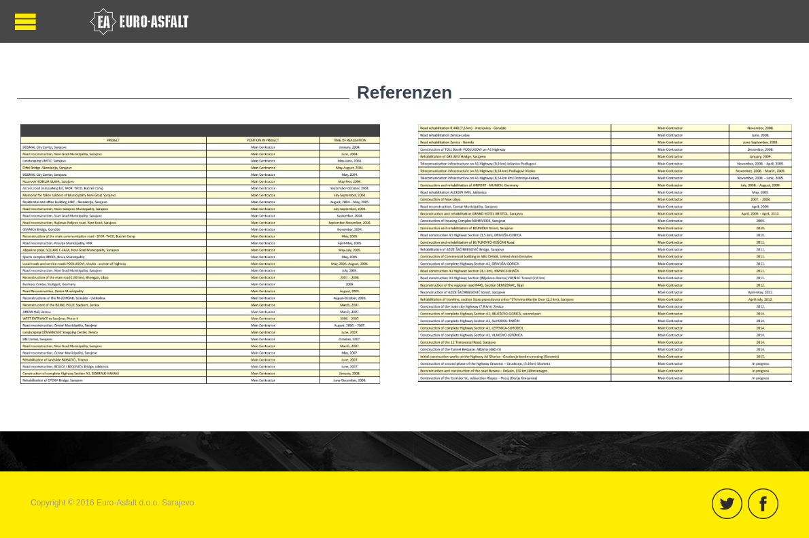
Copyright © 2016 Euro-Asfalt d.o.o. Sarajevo (112, 502)
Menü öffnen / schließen (25, 21)
